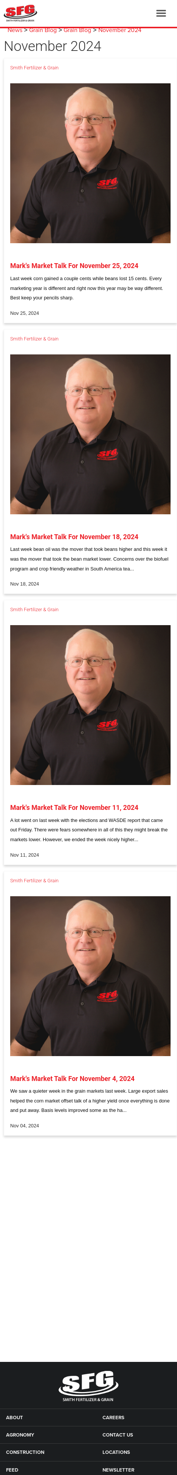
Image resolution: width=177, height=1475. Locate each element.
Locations (116, 1452)
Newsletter (118, 1470)
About (14, 1418)
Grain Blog (43, 30)
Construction (25, 1452)
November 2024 (119, 30)
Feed (12, 1470)
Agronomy (20, 1435)
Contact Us (117, 1435)
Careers (113, 1418)
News (15, 30)
